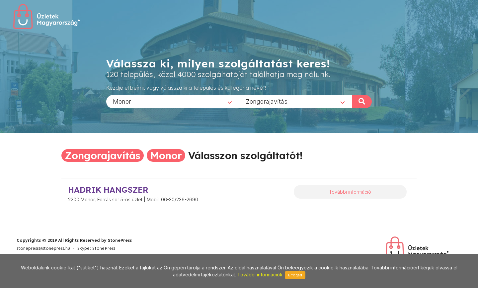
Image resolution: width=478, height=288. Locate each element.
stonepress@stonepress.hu (43, 248)
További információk (259, 274)
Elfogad (295, 275)
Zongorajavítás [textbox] (266, 101)
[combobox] (172, 101)
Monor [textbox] (122, 101)
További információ (350, 192)
